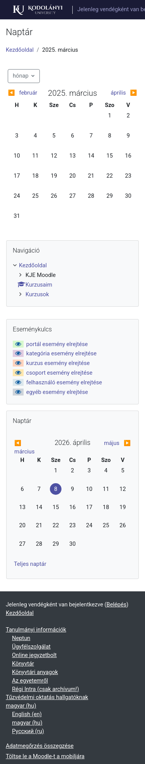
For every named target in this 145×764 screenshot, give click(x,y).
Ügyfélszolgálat (31, 646)
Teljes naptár (30, 563)
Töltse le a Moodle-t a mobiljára (45, 756)
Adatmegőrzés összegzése (39, 745)
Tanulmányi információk (36, 629)
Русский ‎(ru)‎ (28, 731)
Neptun (21, 638)
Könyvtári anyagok (35, 672)
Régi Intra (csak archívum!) (45, 689)
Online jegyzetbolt (34, 655)
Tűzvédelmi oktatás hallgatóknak (47, 697)
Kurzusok (37, 294)
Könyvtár (23, 663)
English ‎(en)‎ (27, 714)
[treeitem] (72, 280)
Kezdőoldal (20, 49)
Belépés (116, 604)
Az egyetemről (30, 680)
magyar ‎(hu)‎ (21, 705)
